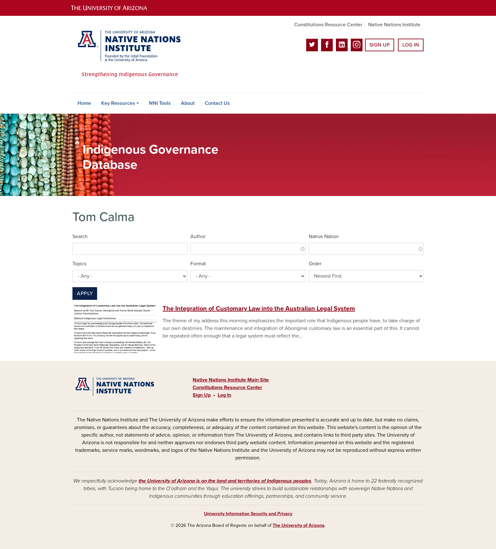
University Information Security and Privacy (248, 513)
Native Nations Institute (394, 25)
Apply (85, 293)
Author (198, 236)
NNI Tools (160, 103)
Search (80, 236)
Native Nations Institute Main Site (231, 380)
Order (315, 264)
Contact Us (217, 103)
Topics (79, 264)
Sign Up (379, 45)
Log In (410, 45)
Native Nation (324, 236)
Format (198, 264)
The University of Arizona (299, 525)
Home (84, 103)
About (188, 103)
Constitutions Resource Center (328, 25)
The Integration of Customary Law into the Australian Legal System (259, 308)
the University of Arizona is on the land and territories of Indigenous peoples (225, 481)
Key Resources (118, 103)
